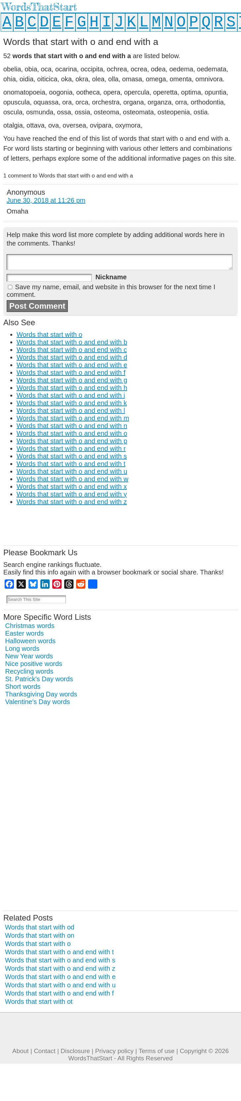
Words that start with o (49, 334)
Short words (23, 686)
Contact (44, 1050)
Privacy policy (114, 1050)
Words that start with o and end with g (72, 380)
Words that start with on (39, 935)
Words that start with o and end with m (73, 418)
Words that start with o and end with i (71, 395)
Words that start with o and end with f (71, 372)
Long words (22, 648)
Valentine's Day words (37, 701)
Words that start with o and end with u (72, 471)
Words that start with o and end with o (72, 433)
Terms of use (157, 1050)
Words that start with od (39, 927)
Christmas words (30, 625)
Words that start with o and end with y (72, 494)
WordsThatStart (39, 6)
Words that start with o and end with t (71, 463)
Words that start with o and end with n (72, 425)
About (20, 1050)
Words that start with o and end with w (72, 479)
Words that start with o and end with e (72, 365)
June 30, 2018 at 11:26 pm (46, 200)
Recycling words (29, 671)
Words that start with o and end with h (72, 387)
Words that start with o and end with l (71, 410)
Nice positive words (33, 663)
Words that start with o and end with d (72, 357)
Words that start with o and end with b (72, 342)
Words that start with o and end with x (72, 486)
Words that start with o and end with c (72, 349)
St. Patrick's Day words (39, 679)
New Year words (29, 656)
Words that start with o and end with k (72, 403)
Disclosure (75, 1050)
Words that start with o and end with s (72, 456)
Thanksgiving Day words (41, 694)
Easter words (24, 633)
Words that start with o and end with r (71, 448)
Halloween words (30, 641)
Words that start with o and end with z (72, 501)
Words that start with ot (38, 1001)
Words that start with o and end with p (72, 441)
